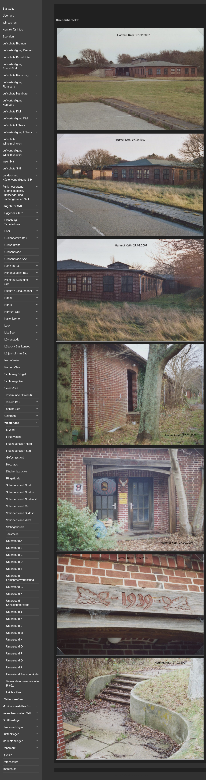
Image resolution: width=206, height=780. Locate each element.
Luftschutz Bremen (14, 43)
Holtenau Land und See (16, 281)
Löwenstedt (11, 339)
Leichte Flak (13, 692)
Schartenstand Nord (18, 485)
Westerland (11, 422)
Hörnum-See (12, 311)
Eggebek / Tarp (13, 213)
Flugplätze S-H (12, 206)
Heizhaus (12, 464)
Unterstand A (14, 540)
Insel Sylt (8, 161)
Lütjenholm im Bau (16, 353)
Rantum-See (12, 367)
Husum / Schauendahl (18, 290)
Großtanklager (11, 720)
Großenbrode (12, 252)
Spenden (8, 36)
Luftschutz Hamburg (15, 93)
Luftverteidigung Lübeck (17, 132)
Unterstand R (14, 667)
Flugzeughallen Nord (19, 443)
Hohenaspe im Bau (16, 272)
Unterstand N (14, 639)
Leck (7, 325)
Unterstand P (14, 653)
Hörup (8, 304)
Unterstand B (14, 547)
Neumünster (12, 360)
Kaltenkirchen (12, 318)
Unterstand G (14, 586)
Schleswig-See (13, 381)
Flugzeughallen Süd (18, 450)
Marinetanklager (13, 741)
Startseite (8, 8)
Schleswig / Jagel (15, 374)
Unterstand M (14, 632)
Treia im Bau (12, 402)
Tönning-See (12, 408)
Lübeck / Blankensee (17, 346)
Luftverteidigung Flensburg (13, 84)
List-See (9, 332)
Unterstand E (14, 568)
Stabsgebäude (15, 527)
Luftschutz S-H (12, 168)
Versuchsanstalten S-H (17, 713)
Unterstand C (14, 554)
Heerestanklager (13, 727)
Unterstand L (14, 625)
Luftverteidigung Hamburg (13, 102)
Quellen (7, 755)
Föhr (7, 231)
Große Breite (12, 245)
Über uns (8, 15)
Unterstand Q (14, 660)
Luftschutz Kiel (12, 111)
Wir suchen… (11, 22)
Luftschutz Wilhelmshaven (12, 141)
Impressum (9, 768)
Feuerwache (13, 436)
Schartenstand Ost (17, 506)
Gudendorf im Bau (15, 238)
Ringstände (13, 478)
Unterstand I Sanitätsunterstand (17, 602)
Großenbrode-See (15, 259)
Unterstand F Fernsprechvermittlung (20, 577)
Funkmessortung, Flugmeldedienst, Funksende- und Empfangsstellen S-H (16, 193)
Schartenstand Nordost (20, 492)
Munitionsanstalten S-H (17, 706)
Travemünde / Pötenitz (18, 395)
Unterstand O (14, 646)
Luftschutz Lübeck (14, 125)
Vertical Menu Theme (136, 775)
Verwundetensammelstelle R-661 (22, 683)
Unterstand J (14, 611)
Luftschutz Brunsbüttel (16, 57)
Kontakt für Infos (13, 29)
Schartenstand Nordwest (21, 499)
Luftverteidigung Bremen (18, 50)
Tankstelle (12, 534)
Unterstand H (14, 593)
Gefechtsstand (15, 457)
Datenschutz (10, 761)
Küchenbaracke (16, 471)
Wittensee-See (13, 699)
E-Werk (10, 429)
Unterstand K (14, 618)
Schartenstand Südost (19, 513)
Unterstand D (14, 561)
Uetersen (10, 415)
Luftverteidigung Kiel (15, 118)
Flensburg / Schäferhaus (12, 222)
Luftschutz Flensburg (16, 75)
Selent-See (11, 388)
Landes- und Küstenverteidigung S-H (17, 177)
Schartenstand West (18, 520)
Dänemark (9, 748)
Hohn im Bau (12, 265)
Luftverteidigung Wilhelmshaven (13, 152)
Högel (8, 297)
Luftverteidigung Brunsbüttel (13, 66)
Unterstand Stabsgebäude (22, 674)
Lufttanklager (11, 734)
